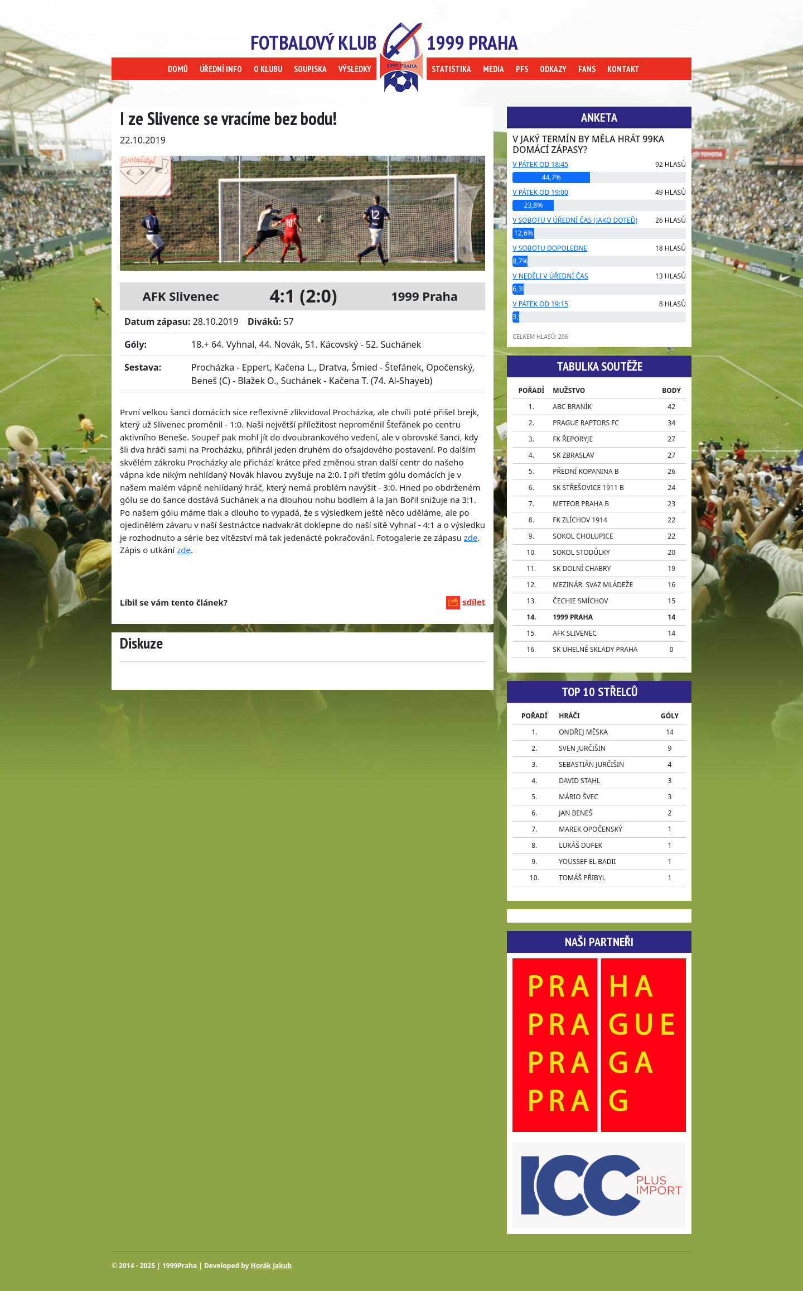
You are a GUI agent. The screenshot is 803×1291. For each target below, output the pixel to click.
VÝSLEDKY (354, 69)
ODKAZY (553, 69)
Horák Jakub (271, 1265)
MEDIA (493, 69)
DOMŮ (178, 69)
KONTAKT (623, 69)
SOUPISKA (310, 69)
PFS (522, 69)
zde (471, 537)
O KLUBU (268, 69)
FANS (587, 69)
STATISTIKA (451, 69)
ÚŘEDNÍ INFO (221, 69)
